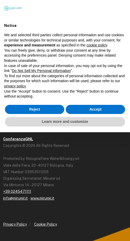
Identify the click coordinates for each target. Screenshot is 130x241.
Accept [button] (95, 109)
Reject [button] (34, 109)
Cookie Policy (45, 224)
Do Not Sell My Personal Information (41, 71)
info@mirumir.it (15, 198)
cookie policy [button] (97, 45)
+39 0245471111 (17, 191)
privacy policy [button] (15, 86)
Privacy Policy (15, 224)
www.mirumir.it (42, 198)
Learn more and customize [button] (65, 121)
